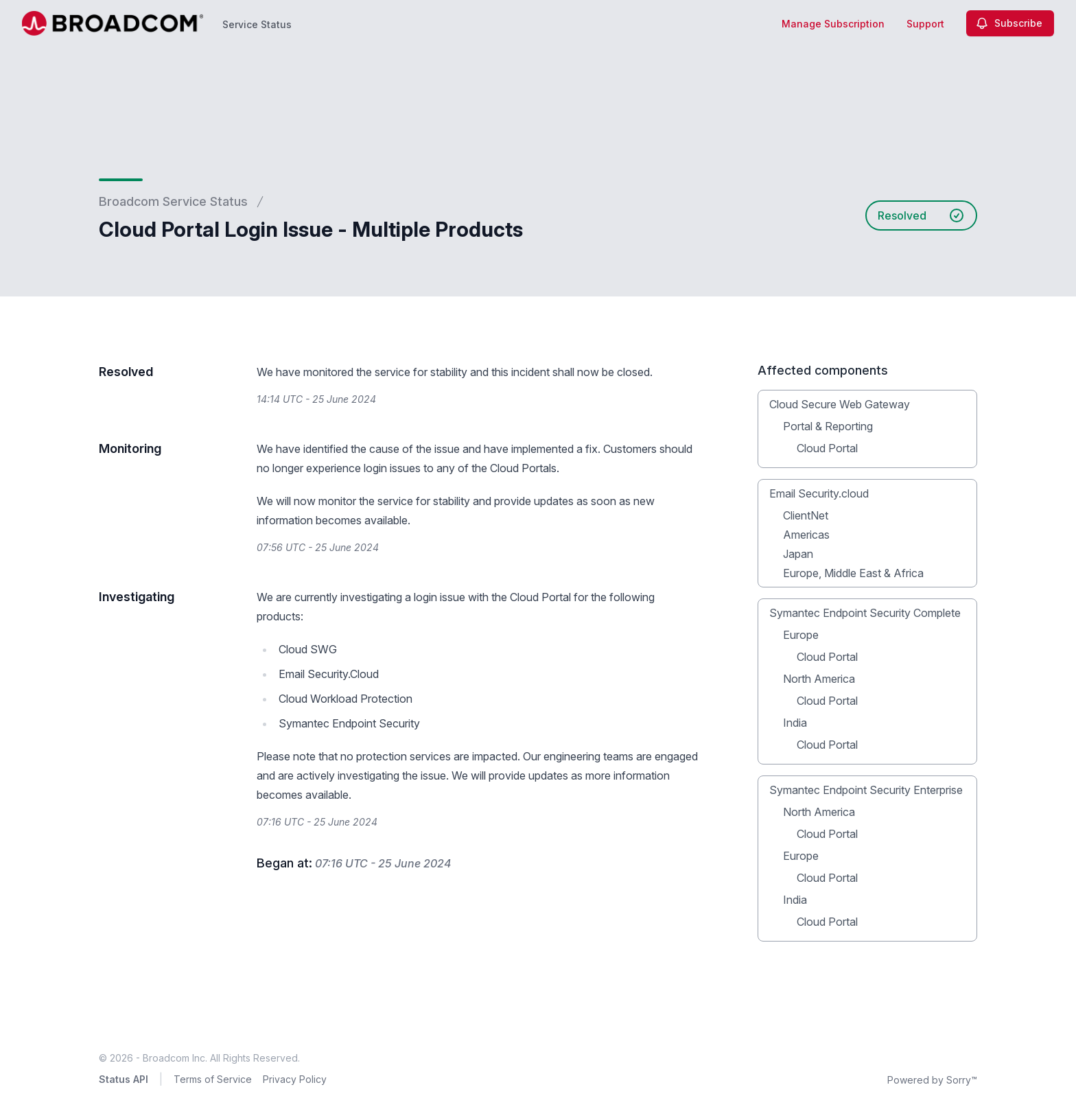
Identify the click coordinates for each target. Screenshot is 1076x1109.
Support (925, 24)
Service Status (257, 24)
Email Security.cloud (819, 493)
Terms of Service (213, 1079)
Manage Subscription (833, 24)
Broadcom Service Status (173, 201)
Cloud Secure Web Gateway (839, 404)
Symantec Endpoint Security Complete (865, 613)
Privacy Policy (295, 1079)
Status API (123, 1079)
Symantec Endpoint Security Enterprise (866, 790)
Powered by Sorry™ (932, 1080)
